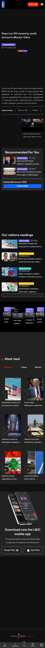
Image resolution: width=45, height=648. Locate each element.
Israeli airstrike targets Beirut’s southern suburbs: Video (40, 321)
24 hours (8, 367)
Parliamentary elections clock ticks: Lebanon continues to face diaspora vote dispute (30, 290)
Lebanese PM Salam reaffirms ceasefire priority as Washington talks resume (29, 163)
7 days (24, 367)
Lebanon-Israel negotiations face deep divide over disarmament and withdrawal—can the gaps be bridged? (10, 478)
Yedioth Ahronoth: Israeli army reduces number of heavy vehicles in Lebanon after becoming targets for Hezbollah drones (33, 441)
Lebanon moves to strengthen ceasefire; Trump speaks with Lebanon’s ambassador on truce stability (11, 441)
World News (16, 310)
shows (33, 645)
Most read (12, 359)
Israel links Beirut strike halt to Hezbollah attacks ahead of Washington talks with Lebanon (33, 478)
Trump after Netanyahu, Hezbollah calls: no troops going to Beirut (33, 404)
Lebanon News (22, 158)
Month (38, 367)
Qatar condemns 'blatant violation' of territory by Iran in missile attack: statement (30, 275)
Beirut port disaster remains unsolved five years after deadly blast (30, 260)
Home (4, 645)
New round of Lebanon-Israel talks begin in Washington (29, 173)
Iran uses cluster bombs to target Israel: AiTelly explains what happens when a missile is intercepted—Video (18, 322)
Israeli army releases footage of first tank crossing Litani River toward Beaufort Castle (7, 320)
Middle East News (24, 268)
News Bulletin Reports (26, 253)
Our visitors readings (17, 235)
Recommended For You (22, 152)
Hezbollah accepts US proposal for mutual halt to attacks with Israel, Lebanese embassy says (31, 245)
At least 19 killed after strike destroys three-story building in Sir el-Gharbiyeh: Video (30, 322)
